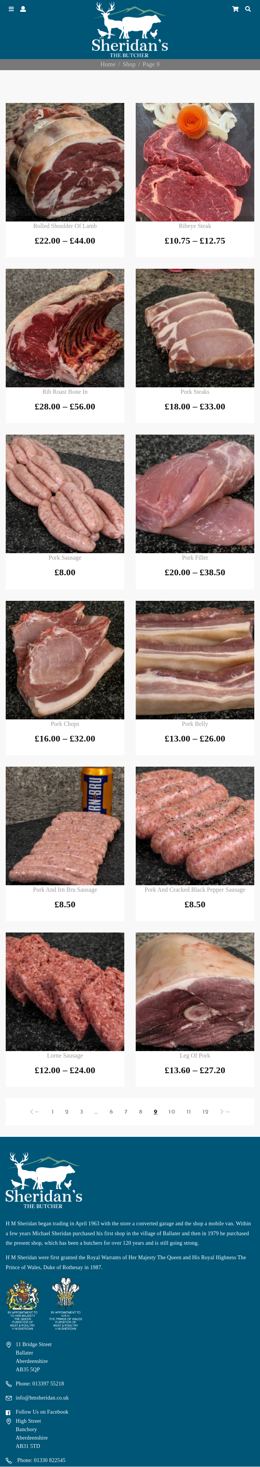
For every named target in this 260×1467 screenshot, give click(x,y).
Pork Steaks (195, 391)
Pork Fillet (195, 557)
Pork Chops (65, 724)
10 (172, 1112)
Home (108, 64)
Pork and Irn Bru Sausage (65, 889)
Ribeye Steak (195, 226)
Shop (129, 64)
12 (205, 1112)
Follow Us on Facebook (42, 1412)
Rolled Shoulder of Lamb (65, 226)
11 (188, 1112)
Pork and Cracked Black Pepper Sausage (194, 889)
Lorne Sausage (65, 1055)
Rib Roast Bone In (65, 391)
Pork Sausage (65, 557)
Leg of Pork (195, 1055)
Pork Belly (195, 724)
